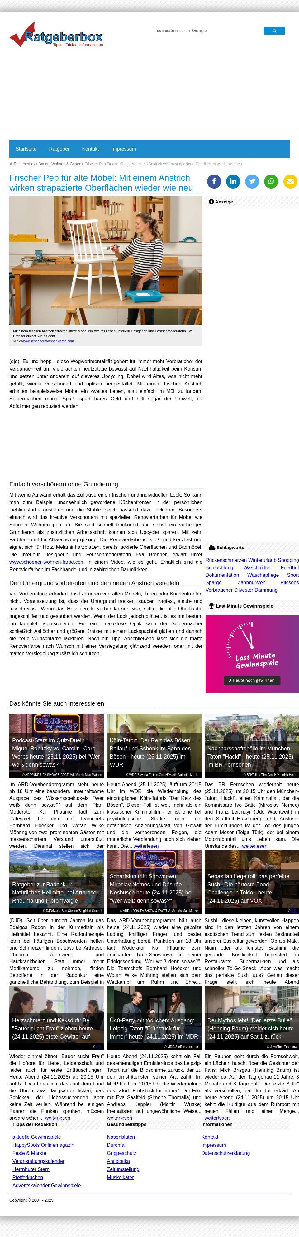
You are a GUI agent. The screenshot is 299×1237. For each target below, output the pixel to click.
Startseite (26, 149)
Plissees (289, 582)
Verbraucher (219, 590)
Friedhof (290, 567)
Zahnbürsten (252, 582)
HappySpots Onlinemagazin (43, 1145)
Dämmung (266, 590)
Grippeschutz (121, 1153)
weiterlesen (145, 846)
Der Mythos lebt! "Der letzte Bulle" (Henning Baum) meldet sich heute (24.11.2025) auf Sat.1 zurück (250, 1028)
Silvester (243, 590)
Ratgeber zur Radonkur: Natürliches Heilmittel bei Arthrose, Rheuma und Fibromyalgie (55, 892)
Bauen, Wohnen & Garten (60, 164)
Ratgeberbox (22, 164)
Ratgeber (59, 149)
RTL (294, 911)
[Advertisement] (119, 93)
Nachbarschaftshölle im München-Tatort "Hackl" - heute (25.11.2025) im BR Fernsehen (250, 756)
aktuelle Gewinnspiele (36, 1137)
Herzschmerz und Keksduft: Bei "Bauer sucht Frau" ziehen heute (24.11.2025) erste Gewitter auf (52, 1028)
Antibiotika (118, 1161)
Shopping (288, 560)
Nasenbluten (121, 1137)
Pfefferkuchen (27, 1177)
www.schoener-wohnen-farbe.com (48, 341)
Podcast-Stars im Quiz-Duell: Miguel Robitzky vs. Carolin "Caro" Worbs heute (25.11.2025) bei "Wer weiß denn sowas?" (56, 752)
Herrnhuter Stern (31, 1169)
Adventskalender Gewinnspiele (46, 1185)
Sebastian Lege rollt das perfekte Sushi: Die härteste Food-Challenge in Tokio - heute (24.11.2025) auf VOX (248, 888)
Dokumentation (222, 575)
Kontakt (90, 149)
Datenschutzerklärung (226, 1153)
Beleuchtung (219, 567)
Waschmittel (257, 567)
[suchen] (206, 31)
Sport (293, 575)
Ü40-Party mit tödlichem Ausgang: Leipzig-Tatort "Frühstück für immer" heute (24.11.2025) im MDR (154, 1028)
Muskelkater (120, 1177)
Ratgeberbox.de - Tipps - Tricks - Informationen (56, 34)
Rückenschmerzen (226, 560)
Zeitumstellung (123, 1169)
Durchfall (116, 1145)
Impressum (124, 149)
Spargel (214, 582)
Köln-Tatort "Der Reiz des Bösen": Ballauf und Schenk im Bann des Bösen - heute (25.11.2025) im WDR (152, 752)
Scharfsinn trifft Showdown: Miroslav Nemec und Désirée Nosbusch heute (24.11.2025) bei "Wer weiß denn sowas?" (151, 888)
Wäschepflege (263, 575)
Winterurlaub (262, 560)
